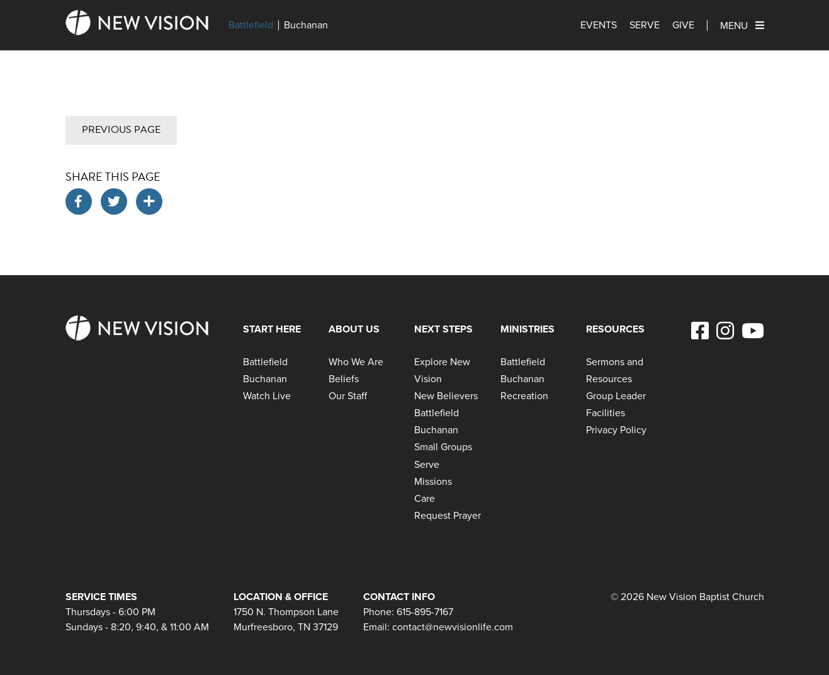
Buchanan (306, 25)
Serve (644, 25)
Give (683, 25)
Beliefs (344, 379)
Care (424, 498)
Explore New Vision (442, 370)
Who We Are (356, 362)
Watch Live (267, 396)
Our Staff (348, 396)
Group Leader (616, 396)
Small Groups (443, 447)
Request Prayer (447, 515)
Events (598, 25)
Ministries (527, 329)
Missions (433, 481)
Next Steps (443, 329)
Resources (615, 329)
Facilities (605, 413)
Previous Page (121, 129)
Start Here (272, 329)
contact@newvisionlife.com (452, 627)
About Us (354, 329)
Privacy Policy (616, 430)
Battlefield (250, 25)
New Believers (446, 396)
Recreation (524, 396)
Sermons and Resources (614, 370)
